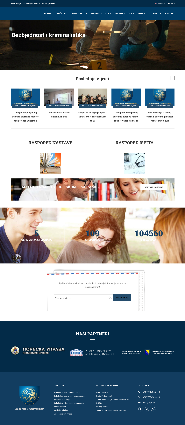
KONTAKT (169, 13)
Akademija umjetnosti (63, 414)
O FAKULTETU (78, 13)
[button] (4, 35)
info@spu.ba (50, 3)
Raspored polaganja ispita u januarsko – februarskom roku (92, 116)
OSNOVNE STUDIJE (100, 13)
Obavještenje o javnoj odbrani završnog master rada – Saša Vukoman (25, 116)
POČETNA (61, 13)
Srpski (159, 3)
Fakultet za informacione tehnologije (69, 403)
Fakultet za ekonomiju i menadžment (69, 396)
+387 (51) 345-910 (33, 3)
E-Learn (171, 3)
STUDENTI (154, 13)
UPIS (140, 13)
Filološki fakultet (61, 410)
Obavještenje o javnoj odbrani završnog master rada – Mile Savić (159, 116)
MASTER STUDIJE (123, 13)
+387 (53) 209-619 (151, 397)
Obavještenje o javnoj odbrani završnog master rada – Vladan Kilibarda (126, 116)
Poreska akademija (62, 400)
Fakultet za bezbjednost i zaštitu (67, 392)
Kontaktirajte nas (154, 187)
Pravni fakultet (60, 407)
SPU (47, 13)
